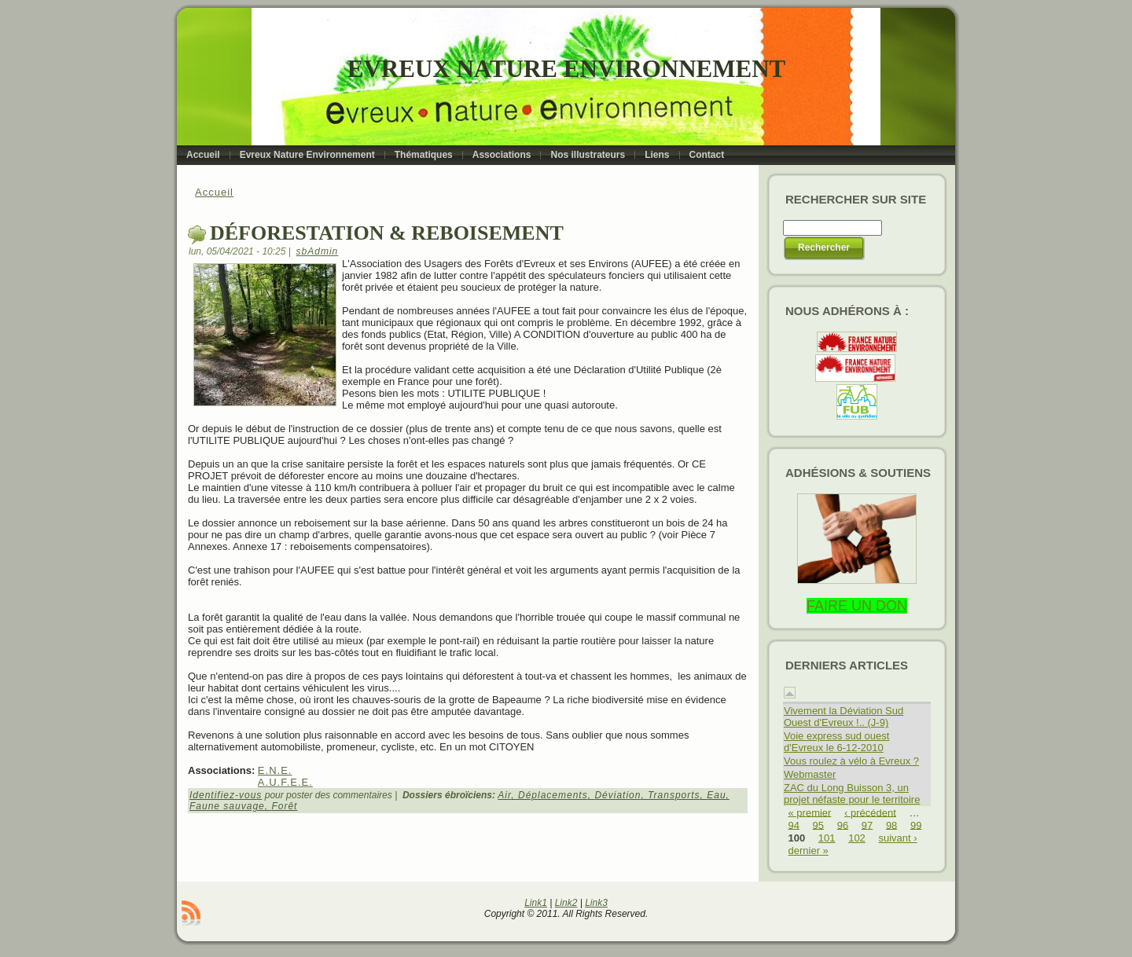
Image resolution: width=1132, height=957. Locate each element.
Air (504, 795)
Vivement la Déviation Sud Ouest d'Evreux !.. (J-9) (843, 716)
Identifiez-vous (225, 795)
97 (867, 824)
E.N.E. (275, 770)
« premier (810, 812)
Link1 (535, 902)
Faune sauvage (227, 806)
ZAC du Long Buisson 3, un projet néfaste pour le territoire (852, 793)
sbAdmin (317, 251)
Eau (716, 795)
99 (915, 824)
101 (827, 838)
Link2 (566, 902)
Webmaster (810, 774)
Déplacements (553, 795)
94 (793, 824)
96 (842, 824)
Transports (674, 795)
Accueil (214, 192)
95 (818, 824)
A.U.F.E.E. (285, 782)
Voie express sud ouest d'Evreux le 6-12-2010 (836, 742)
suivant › (897, 838)
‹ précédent (870, 812)
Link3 (596, 902)
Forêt (284, 806)
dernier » (808, 850)
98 (891, 824)
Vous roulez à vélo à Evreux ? (851, 761)
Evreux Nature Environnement (566, 68)
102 (857, 838)
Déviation (617, 795)
